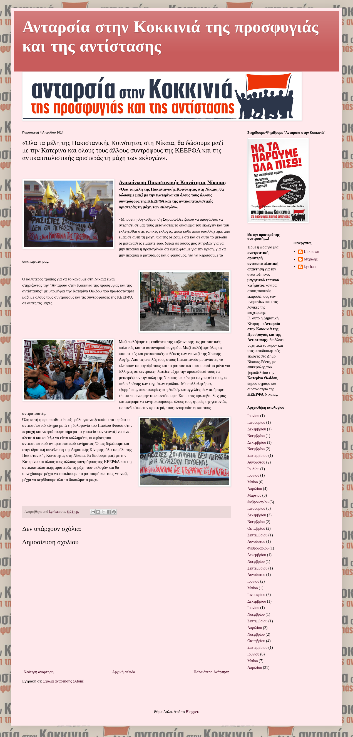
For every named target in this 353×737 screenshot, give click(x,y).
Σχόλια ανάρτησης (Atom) (63, 681)
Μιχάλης (310, 259)
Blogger (192, 712)
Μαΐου (252, 482)
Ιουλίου (253, 469)
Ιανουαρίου (256, 422)
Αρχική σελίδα (123, 672)
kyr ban (309, 267)
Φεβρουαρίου (258, 502)
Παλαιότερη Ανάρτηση (211, 672)
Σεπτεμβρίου (257, 455)
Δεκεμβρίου (256, 429)
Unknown (311, 252)
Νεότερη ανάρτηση (39, 672)
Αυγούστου (256, 462)
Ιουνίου (253, 416)
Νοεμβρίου (256, 436)
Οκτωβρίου (256, 528)
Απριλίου (254, 489)
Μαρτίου (254, 495)
